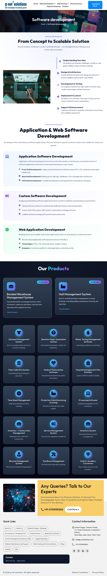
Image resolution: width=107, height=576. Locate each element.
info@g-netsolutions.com (84, 540)
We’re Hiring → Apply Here (15, 561)
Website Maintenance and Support (17, 544)
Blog (62, 544)
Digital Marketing (54, 6)
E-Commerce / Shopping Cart (15, 533)
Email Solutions (76, 4)
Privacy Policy (98, 572)
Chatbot (65, 6)
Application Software (52, 533)
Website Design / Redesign (36, 528)
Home (35, 4)
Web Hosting (63, 4)
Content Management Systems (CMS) (18, 539)
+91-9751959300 (82, 544)
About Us (8, 528)
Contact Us (96, 6)
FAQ (16, 549)
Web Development (47, 4)
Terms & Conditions (80, 572)
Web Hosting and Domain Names (44, 544)
